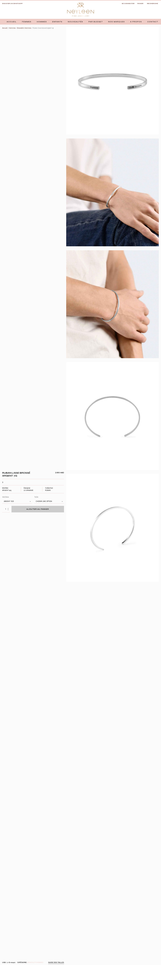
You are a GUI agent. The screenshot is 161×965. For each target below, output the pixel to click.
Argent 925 (6, 490)
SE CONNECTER (128, 3)
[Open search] (152, 4)
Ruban (48, 490)
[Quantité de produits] (6, 509)
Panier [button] (140, 3)
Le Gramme (28, 490)
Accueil (4, 28)
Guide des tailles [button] (56, 962)
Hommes (12, 28)
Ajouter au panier (38, 509)
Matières (5, 497)
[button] (27, 21)
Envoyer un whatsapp (12, 3)
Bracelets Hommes (24, 28)
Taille (36, 497)
